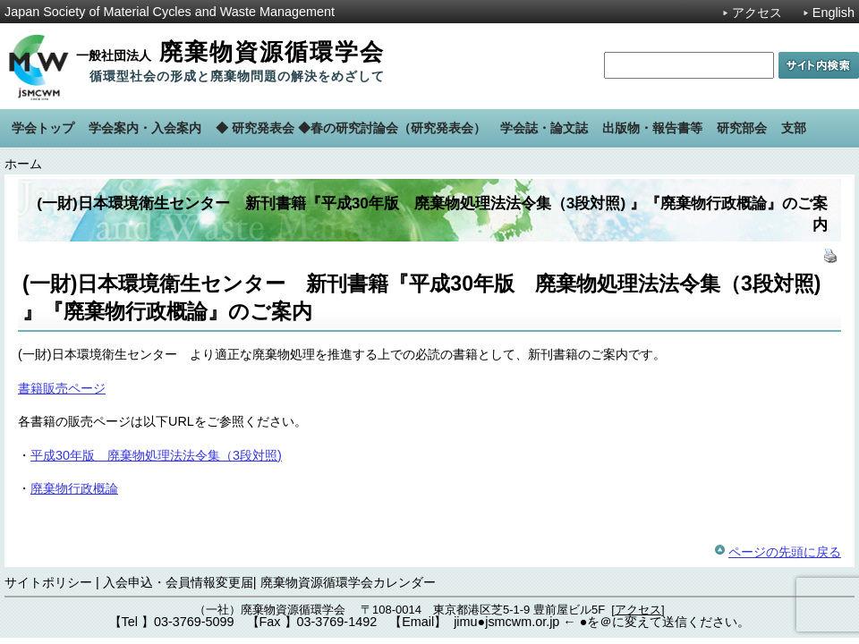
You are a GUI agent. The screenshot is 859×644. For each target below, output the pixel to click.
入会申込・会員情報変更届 (178, 582)
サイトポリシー (48, 582)
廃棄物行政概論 (74, 488)
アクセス (757, 12)
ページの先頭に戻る (784, 552)
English (833, 12)
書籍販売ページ (62, 388)
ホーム (23, 164)
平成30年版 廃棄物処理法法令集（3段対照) (156, 455)
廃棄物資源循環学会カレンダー (348, 582)
